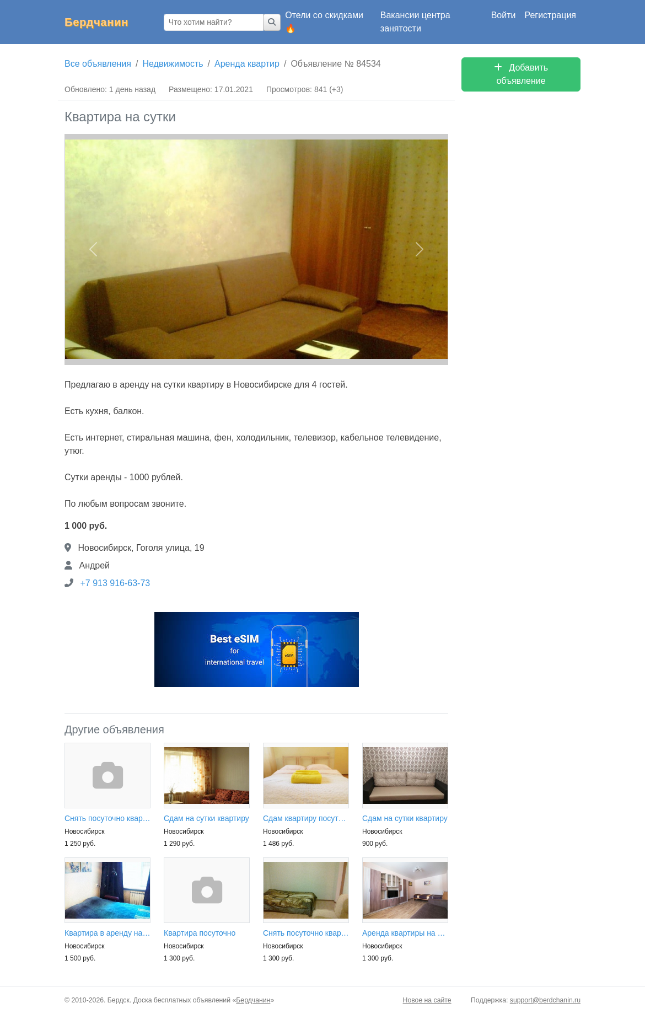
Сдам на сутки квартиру (206, 818)
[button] (93, 250)
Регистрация (550, 15)
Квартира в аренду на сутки (107, 933)
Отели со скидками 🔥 (324, 21)
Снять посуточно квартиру (107, 818)
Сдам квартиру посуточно (306, 818)
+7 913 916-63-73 (115, 583)
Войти (503, 15)
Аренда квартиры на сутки (405, 933)
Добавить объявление (521, 74)
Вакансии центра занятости (415, 21)
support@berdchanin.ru (545, 1000)
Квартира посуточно (199, 933)
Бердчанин (96, 22)
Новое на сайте (427, 1000)
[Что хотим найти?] (214, 22)
